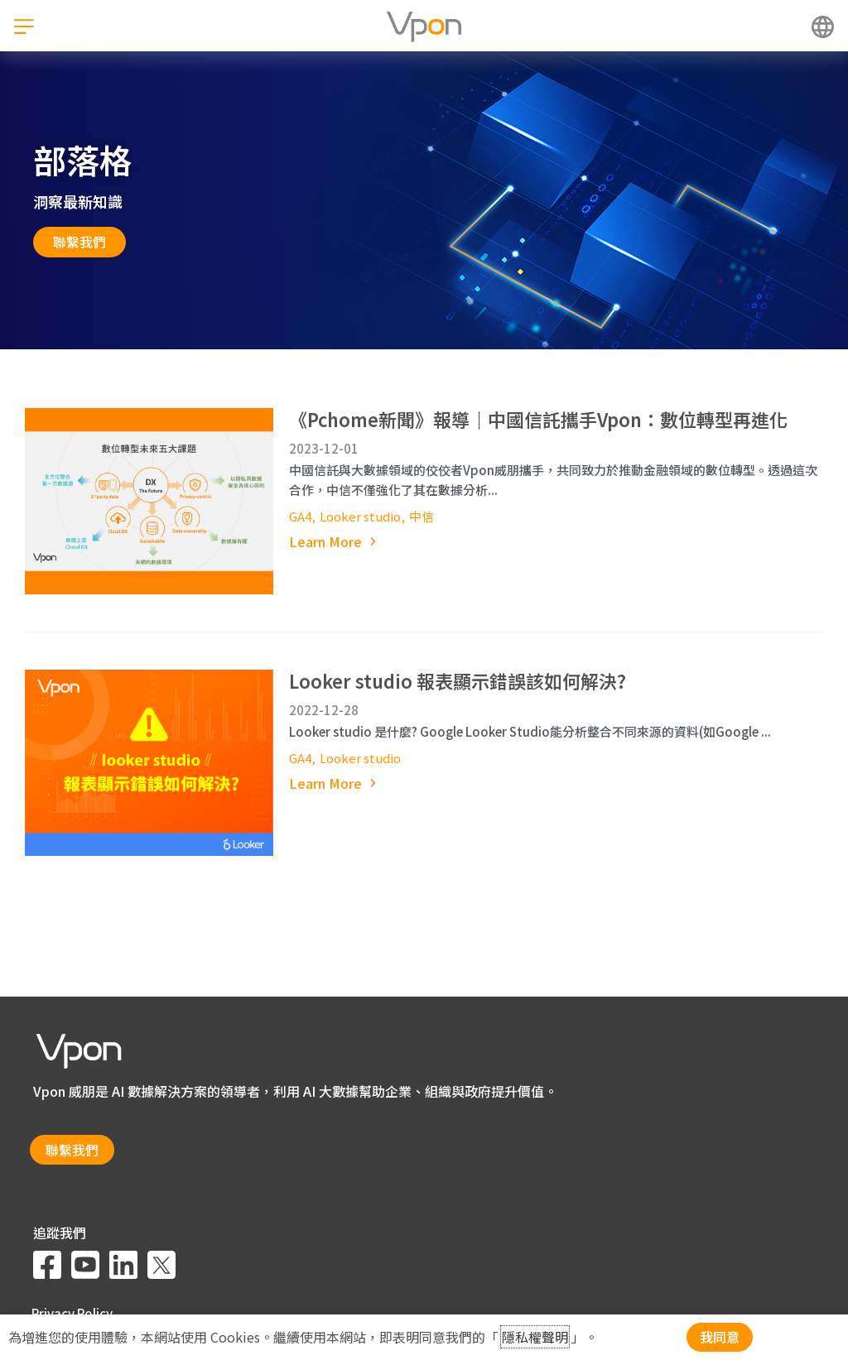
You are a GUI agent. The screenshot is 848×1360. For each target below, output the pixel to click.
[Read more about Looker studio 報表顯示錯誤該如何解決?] (556, 783)
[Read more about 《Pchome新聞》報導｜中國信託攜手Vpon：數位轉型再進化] (556, 541)
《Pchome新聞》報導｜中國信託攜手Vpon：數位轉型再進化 (538, 419)
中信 (421, 516)
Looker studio (360, 516)
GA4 (300, 516)
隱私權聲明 (535, 1337)
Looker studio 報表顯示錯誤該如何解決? (457, 680)
